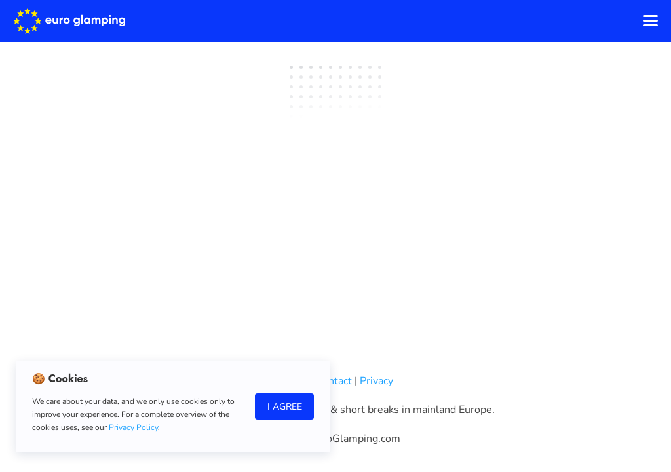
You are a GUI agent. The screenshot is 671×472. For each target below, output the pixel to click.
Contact (334, 381)
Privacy (376, 381)
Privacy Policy (133, 427)
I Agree (284, 407)
